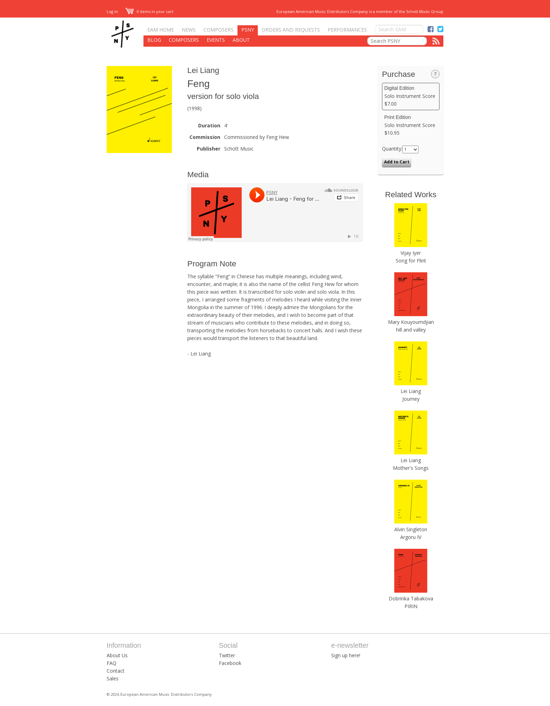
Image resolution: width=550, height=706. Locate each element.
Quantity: (392, 148)
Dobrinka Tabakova (411, 598)
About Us (117, 655)
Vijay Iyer (411, 252)
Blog (154, 39)
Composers (218, 29)
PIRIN (410, 606)
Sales (113, 678)
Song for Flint (411, 260)
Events (216, 39)
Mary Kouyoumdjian (411, 322)
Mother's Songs (411, 468)
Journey (411, 398)
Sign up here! (345, 655)
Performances (347, 29)
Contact (116, 670)
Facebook (230, 663)
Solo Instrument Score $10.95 (410, 125)
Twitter (227, 655)
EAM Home (160, 29)
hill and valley (411, 329)
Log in (112, 11)
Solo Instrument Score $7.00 (410, 96)
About (241, 39)
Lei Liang (203, 70)
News (189, 29)
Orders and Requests (291, 29)
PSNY (247, 29)
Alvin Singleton (410, 529)
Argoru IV (410, 537)
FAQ (111, 663)
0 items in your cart (149, 11)
